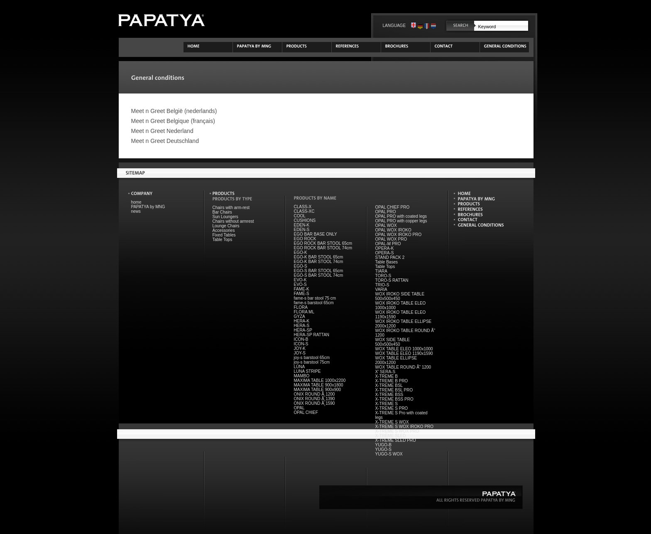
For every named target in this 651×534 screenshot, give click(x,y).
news (136, 211)
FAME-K (301, 289)
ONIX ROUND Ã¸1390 (314, 398)
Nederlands (433, 26)
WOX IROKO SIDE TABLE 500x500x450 (400, 296)
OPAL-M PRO (388, 243)
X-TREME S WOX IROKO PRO (404, 426)
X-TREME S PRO (391, 408)
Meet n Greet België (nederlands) (174, 111)
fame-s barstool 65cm (314, 302)
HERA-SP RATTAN (312, 334)
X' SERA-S (385, 371)
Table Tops (222, 239)
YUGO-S (383, 449)
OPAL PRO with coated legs (401, 216)
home (136, 202)
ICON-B (301, 339)
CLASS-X (303, 206)
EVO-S (300, 284)
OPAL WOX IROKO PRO (398, 234)
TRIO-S (382, 285)
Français (426, 26)
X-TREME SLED (390, 435)
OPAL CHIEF (306, 412)
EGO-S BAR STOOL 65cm (318, 270)
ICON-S (301, 344)
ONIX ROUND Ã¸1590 (314, 403)
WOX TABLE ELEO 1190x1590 (404, 353)
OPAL (299, 408)
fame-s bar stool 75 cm (315, 298)
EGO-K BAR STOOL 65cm (318, 257)
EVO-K (300, 280)
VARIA (381, 289)
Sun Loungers (225, 216)
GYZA (299, 316)
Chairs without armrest (233, 221)
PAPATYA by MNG (148, 206)
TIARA (381, 271)
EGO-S (300, 266)
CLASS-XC (304, 211)
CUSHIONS (305, 220)
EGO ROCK (305, 238)
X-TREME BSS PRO (394, 399)
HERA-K (302, 321)
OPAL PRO (385, 211)
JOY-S (300, 353)
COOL (300, 216)
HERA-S (302, 325)
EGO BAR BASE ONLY (315, 234)
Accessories (224, 230)
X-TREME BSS (389, 394)
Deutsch (420, 26)
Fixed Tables (224, 235)
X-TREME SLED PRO (395, 440)
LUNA (299, 366)
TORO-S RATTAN (392, 280)
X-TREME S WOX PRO (397, 431)
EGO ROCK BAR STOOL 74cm (323, 248)
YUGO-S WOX (389, 454)
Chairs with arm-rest (231, 207)
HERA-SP (303, 330)
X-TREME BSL (389, 385)
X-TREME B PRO (391, 381)
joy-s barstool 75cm (312, 362)
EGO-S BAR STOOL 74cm (318, 275)
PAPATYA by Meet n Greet (161, 20)
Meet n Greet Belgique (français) (173, 121)
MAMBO (302, 376)
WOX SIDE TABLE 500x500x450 (392, 342)
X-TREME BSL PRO (394, 390)
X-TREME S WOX (392, 422)
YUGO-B (383, 445)
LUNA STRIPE (307, 371)
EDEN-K (302, 225)
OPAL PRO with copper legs (401, 221)
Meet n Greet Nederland (162, 131)
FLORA (301, 307)
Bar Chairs (222, 212)
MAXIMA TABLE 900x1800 (318, 385)
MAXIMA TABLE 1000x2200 (320, 380)
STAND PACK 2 (390, 257)
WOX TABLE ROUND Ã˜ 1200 (403, 367)
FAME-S (301, 293)
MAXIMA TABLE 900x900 (317, 389)
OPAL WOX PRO (391, 239)
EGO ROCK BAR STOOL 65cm (323, 243)
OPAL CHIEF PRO (392, 207)
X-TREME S (386, 403)
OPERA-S (384, 253)
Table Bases (386, 262)
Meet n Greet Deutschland (165, 141)
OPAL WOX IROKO (393, 230)
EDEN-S (302, 229)
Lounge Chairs (226, 226)
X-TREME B (386, 376)
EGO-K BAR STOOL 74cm (318, 261)
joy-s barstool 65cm (312, 357)
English (413, 26)
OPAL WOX (386, 225)
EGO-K (300, 252)
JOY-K (300, 348)
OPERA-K (384, 248)
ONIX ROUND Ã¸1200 (314, 394)
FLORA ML (304, 312)
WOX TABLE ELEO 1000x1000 (404, 349)
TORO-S (383, 275)
